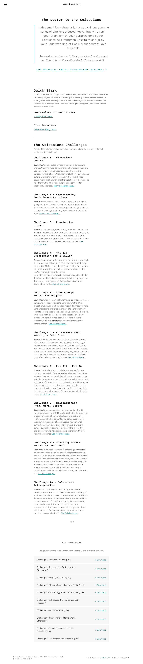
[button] (7, 4)
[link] (71, 4)
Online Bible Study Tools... (45, 129)
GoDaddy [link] (105, 658)
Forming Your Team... (43, 116)
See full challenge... (61, 284)
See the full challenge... (63, 186)
